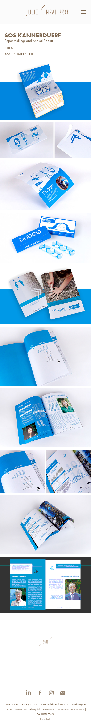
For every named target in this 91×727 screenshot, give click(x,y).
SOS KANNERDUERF (19, 54)
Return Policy (46, 719)
